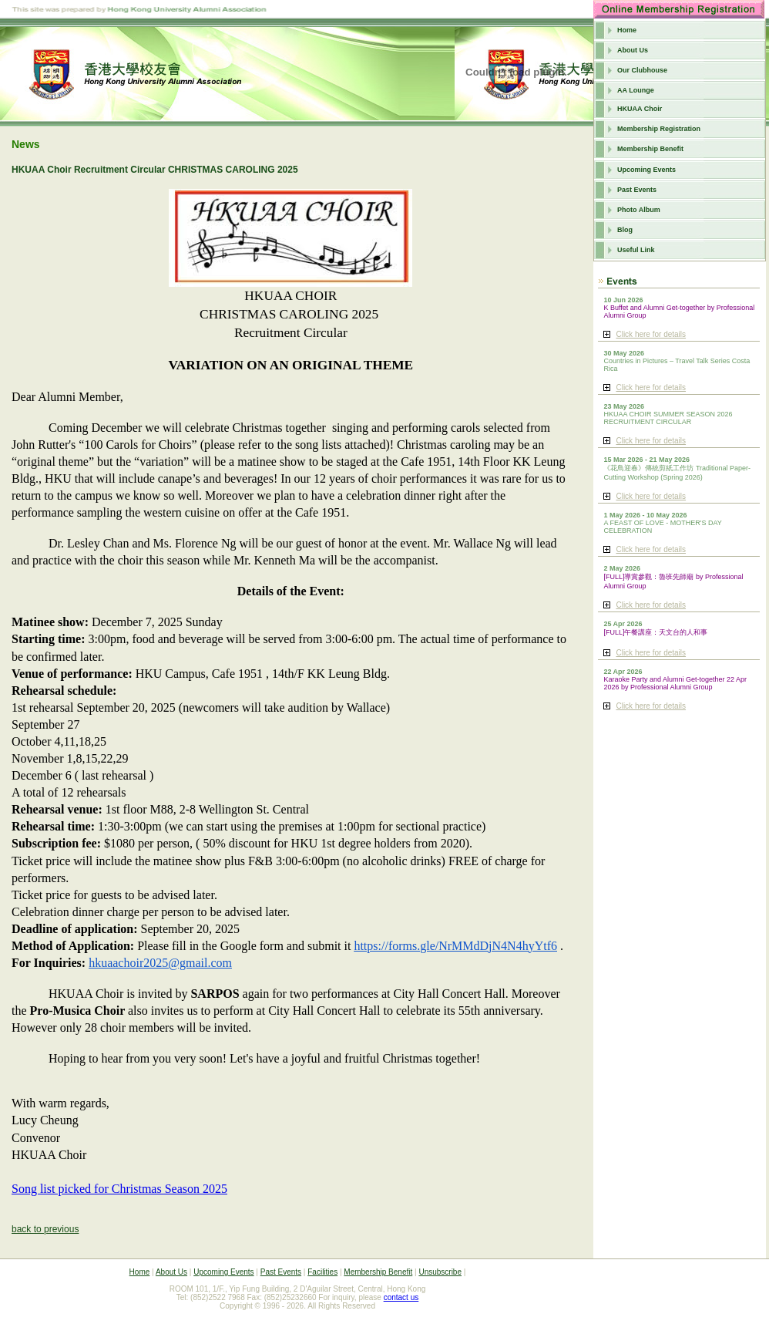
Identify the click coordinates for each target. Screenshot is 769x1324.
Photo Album (638, 210)
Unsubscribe (440, 1272)
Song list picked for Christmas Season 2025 (119, 1188)
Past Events (637, 190)
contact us (401, 1297)
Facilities (322, 1272)
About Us (632, 50)
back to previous (45, 1229)
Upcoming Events (646, 170)
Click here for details (651, 334)
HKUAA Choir (639, 109)
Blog (625, 230)
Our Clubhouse (642, 70)
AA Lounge (635, 90)
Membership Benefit (650, 149)
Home (626, 30)
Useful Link (636, 250)
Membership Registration (658, 129)
